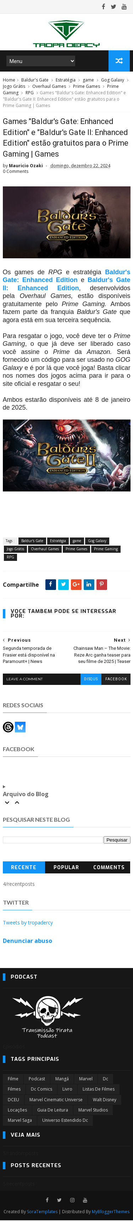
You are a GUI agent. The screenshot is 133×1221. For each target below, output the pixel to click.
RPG (30, 93)
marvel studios (93, 1111)
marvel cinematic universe (56, 1100)
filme (13, 1079)
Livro (67, 1090)
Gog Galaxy (112, 81)
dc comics (41, 1090)
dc (105, 1079)
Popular (66, 868)
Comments (109, 868)
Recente (24, 868)
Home (9, 81)
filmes (14, 1090)
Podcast (37, 1079)
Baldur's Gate (35, 81)
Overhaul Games (49, 87)
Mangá (62, 1079)
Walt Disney (104, 1100)
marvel (86, 1079)
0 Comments (15, 172)
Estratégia (66, 81)
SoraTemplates (42, 1212)
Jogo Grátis (14, 87)
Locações (17, 1111)
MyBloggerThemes (110, 1212)
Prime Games (86, 87)
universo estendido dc (65, 1121)
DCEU (13, 1100)
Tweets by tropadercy (28, 923)
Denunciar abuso (27, 941)
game (88, 81)
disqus (91, 680)
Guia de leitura (52, 1111)
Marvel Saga (20, 1121)
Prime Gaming (106, 549)
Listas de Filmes (99, 1090)
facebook (116, 680)
